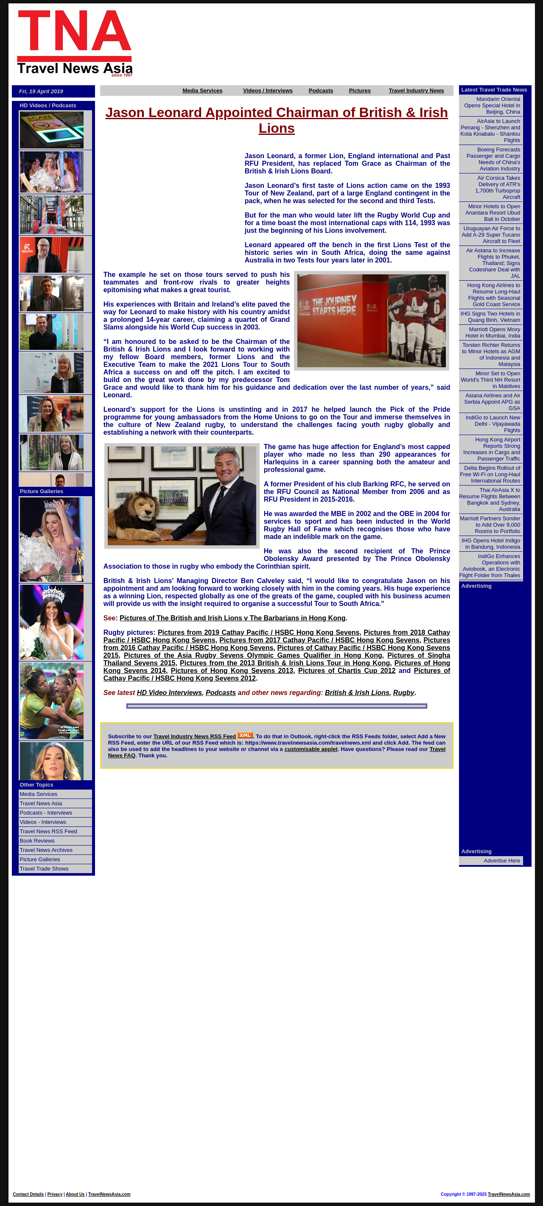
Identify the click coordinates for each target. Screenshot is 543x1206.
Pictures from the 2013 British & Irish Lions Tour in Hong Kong (285, 663)
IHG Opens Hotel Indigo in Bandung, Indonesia (491, 543)
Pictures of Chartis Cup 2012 (347, 670)
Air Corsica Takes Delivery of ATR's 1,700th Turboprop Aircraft (497, 187)
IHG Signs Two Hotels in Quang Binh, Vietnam (491, 316)
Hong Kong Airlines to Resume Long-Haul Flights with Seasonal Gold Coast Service (493, 294)
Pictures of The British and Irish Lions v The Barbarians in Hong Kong (233, 618)
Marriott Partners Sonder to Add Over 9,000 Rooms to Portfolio (490, 524)
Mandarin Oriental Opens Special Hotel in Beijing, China (492, 105)
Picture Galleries (42, 491)
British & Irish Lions (357, 692)
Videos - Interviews (43, 822)
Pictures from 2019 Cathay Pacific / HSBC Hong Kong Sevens (259, 632)
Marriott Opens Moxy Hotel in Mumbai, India (492, 332)
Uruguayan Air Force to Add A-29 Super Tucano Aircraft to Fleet (491, 234)
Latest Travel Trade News (494, 90)
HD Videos (34, 105)
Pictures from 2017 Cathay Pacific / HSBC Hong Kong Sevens (319, 640)
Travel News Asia (41, 803)
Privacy (55, 1194)
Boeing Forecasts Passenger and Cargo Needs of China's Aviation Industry (493, 159)
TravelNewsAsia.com (109, 1194)
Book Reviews (37, 841)
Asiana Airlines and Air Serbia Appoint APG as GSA (492, 401)
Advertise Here (502, 860)
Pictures (360, 90)
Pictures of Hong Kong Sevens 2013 (232, 670)
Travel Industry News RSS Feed (195, 736)
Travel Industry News (416, 90)
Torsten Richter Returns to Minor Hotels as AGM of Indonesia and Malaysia (491, 354)
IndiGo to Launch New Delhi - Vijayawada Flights (493, 423)
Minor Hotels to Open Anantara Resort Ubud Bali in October (492, 212)
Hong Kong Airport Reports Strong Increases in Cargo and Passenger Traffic (491, 449)
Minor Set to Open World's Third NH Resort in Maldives (491, 379)
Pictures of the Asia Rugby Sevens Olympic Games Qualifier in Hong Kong (253, 655)
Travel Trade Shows (44, 868)
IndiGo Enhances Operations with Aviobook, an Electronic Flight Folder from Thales (489, 565)
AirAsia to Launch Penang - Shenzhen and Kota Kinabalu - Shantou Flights (491, 130)
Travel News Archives (46, 850)
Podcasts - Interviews (46, 813)
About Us (75, 1194)
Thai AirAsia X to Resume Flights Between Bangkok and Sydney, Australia (490, 499)
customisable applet (311, 749)
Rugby (403, 692)
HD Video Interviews (169, 692)
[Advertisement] (348, 43)
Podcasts (321, 90)
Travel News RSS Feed (48, 831)
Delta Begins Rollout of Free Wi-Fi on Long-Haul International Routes (490, 474)
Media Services (202, 90)
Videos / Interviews (268, 90)
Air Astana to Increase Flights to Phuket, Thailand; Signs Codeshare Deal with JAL (493, 263)
